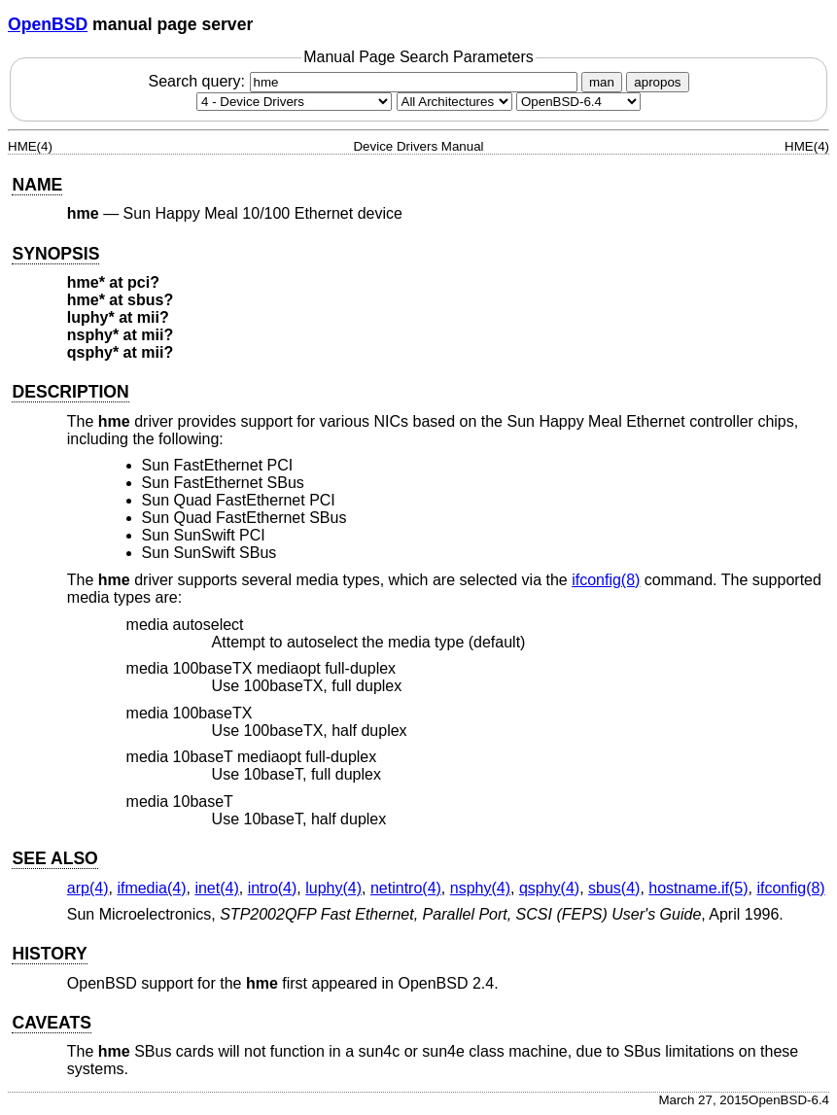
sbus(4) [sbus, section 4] (614, 888)
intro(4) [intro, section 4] (272, 888)
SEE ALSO (54, 858)
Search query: (364, 81)
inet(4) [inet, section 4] (216, 888)
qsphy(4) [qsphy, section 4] (549, 888)
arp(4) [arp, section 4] (88, 888)
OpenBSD (47, 24)
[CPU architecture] (454, 101)
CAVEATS (51, 1022)
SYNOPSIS (55, 253)
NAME (37, 184)
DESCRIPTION (70, 391)
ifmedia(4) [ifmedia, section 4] (151, 888)
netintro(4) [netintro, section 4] (405, 888)
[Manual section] (294, 101)
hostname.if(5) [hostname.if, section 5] (698, 888)
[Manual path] (578, 101)
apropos (657, 82)
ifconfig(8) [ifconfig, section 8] (606, 580)
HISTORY (49, 953)
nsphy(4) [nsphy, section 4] (480, 888)
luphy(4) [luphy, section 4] (333, 888)
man (601, 82)
